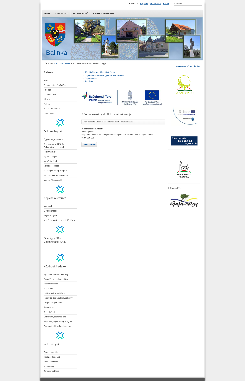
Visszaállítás (155, 3)
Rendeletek (49, 307)
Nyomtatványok (50, 156)
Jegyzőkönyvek (50, 215)
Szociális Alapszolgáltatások (56, 175)
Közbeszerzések (51, 284)
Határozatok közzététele (54, 293)
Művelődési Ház (51, 361)
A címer (47, 104)
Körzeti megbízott (51, 371)
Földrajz (47, 90)
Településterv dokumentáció (56, 279)
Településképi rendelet (53, 302)
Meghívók (48, 206)
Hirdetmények (50, 152)
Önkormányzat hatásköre (55, 317)
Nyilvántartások (50, 161)
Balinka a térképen (52, 108)
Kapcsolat (61, 13)
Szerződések (49, 312)
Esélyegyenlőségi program (55, 170)
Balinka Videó (80, 13)
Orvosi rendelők (51, 352)
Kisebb (166, 3)
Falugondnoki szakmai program (58, 326)
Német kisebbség (51, 166)
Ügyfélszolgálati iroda (53, 139)
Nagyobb (144, 3)
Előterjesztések (50, 211)
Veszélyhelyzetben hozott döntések (59, 220)
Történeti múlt (50, 94)
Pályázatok (48, 288)
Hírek (47, 13)
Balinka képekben (103, 13)
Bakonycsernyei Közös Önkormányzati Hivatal (54, 145)
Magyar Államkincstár (53, 180)
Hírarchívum (49, 113)
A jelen (47, 99)
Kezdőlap (58, 63)
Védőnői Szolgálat (52, 357)
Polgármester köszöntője (55, 85)
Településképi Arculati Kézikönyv (58, 298)
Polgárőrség (49, 366)
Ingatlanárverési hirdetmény (56, 274)
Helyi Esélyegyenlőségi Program (58, 321)
